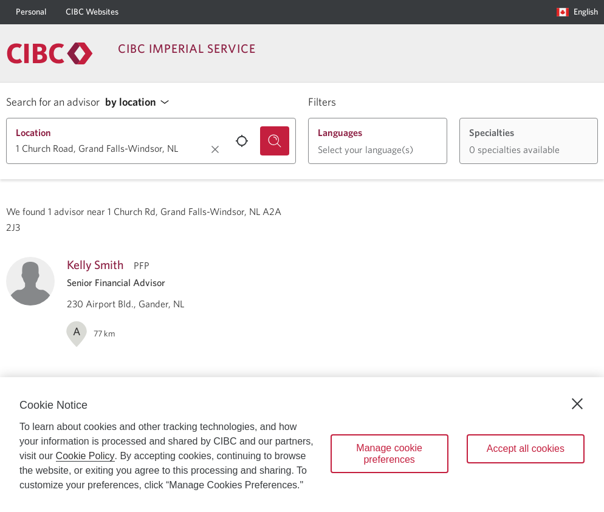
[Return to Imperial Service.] (50, 53)
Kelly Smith (95, 264)
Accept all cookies (526, 448)
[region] (302, 444)
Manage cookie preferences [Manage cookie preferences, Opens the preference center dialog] (389, 454)
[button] (140, 102)
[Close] (577, 404)
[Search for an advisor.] (274, 140)
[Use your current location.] (242, 141)
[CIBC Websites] (92, 12)
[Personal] (31, 12)
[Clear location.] (215, 149)
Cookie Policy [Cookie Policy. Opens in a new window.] (85, 456)
